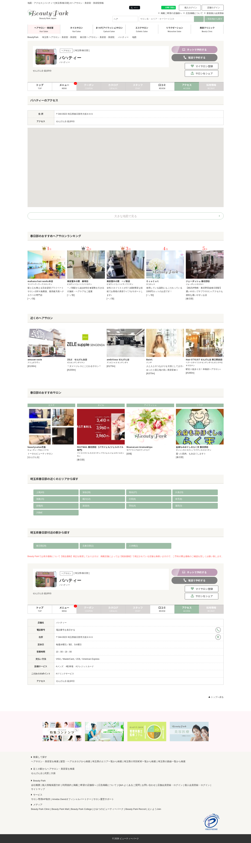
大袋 (53, 773)
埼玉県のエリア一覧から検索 (107, 761)
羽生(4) (132, 505)
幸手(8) (178, 499)
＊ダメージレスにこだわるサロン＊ (84, 366)
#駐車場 (69, 666)
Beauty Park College (81, 809)
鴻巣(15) (40, 499)
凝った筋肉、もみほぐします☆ (191, 453)
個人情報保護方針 (51, 785)
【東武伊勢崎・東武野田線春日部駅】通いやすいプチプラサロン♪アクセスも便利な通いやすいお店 (204, 291)
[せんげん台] (33, 457)
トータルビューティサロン (40, 453)
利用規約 (67, 785)
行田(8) (132, 499)
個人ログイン (190, 7)
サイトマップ (38, 789)
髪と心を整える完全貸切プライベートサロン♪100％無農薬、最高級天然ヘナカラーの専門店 (46, 291)
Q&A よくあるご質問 (129, 785)
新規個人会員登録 (215, 13)
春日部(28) (41, 546)
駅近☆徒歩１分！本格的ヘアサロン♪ (203, 369)
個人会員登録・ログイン (197, 785)
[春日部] (189, 298)
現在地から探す (214, 19)
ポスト (134, 8)
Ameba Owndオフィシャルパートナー (71, 799)
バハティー (61, 622)
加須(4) (85, 505)
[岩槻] (129, 453)
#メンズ (60, 666)
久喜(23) (179, 492)
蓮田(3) (178, 505)
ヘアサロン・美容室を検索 (45, 761)
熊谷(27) (133, 492)
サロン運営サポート (103, 799)
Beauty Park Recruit (135, 809)
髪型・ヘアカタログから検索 (75, 761)
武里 (46, 773)
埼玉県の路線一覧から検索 (171, 761)
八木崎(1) (133, 546)
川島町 (39, 512)
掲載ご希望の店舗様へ (171, 13)
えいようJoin (154, 809)
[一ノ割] (31, 298)
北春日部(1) (88, 546)
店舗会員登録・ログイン (170, 785)
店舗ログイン (213, 7)
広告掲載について (194, 13)
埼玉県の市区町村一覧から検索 (140, 761)
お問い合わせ (149, 785)
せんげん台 (37, 773)
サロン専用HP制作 (40, 799)
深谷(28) (86, 492)
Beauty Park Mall (60, 809)
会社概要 (35, 785)
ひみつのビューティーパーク (108, 809)
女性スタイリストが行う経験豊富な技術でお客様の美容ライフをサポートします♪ (125, 291)
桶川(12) (86, 499)
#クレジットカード (85, 666)
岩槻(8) (39, 505)
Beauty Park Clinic (40, 809)
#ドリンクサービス (65, 673)
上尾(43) (40, 492)
